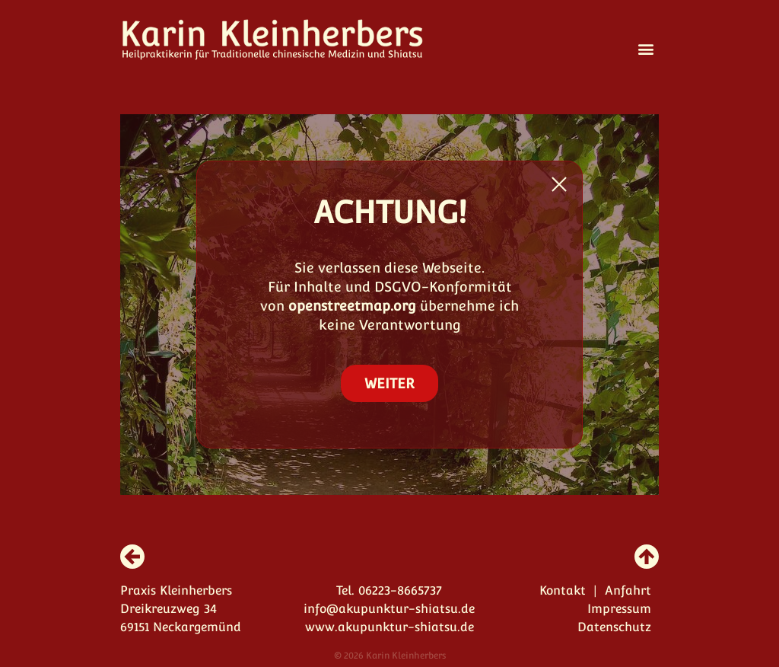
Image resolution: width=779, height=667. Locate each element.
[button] (646, 48)
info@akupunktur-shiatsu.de (389, 609)
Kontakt (562, 590)
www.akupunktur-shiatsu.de (389, 627)
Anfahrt (628, 590)
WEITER (389, 383)
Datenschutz (614, 627)
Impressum (619, 609)
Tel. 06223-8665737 (389, 590)
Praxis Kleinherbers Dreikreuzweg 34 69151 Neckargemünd (180, 608)
